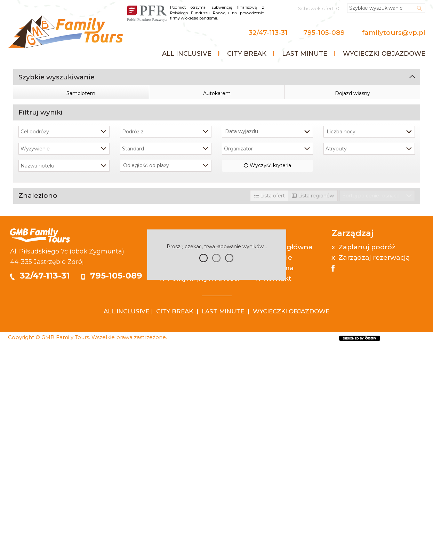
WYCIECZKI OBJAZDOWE (291, 520)
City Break (246, 53)
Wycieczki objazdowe (384, 53)
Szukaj (216, 297)
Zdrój (75, 471)
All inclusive (186, 53)
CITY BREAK (174, 520)
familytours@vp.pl (393, 33)
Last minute (304, 53)
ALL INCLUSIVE (126, 520)
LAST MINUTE (223, 520)
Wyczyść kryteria (267, 374)
